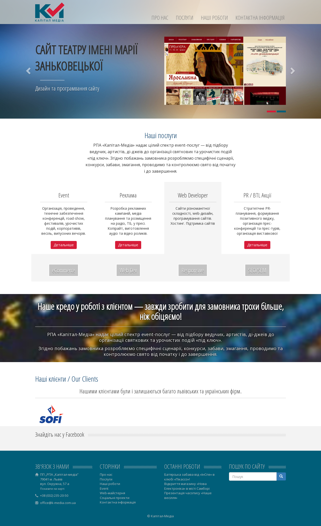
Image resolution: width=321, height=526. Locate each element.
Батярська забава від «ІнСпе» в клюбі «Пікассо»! (189, 476)
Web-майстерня (112, 493)
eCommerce (63, 270)
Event (104, 488)
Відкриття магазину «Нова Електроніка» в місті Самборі (187, 486)
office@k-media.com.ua (58, 502)
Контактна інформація (260, 18)
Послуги (184, 18)
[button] (29, 71)
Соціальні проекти (114, 497)
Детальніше (64, 244)
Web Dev (128, 270)
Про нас (159, 18)
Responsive (193, 270)
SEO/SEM (257, 270)
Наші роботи (214, 18)
